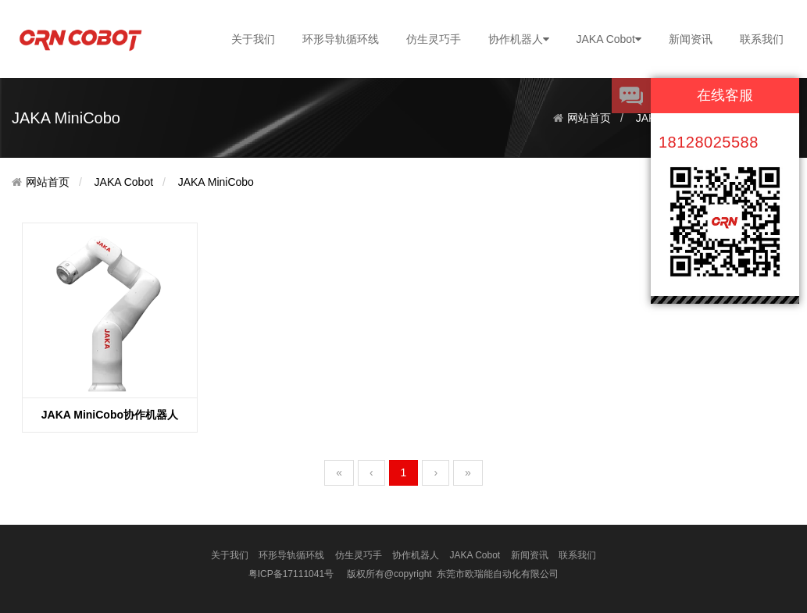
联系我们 (762, 39)
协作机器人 (518, 39)
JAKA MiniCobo (216, 182)
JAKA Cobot (609, 39)
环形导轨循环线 (340, 39)
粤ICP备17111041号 (291, 573)
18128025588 (709, 142)
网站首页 (589, 118)
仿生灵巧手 (433, 39)
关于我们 (253, 39)
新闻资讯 (690, 39)
